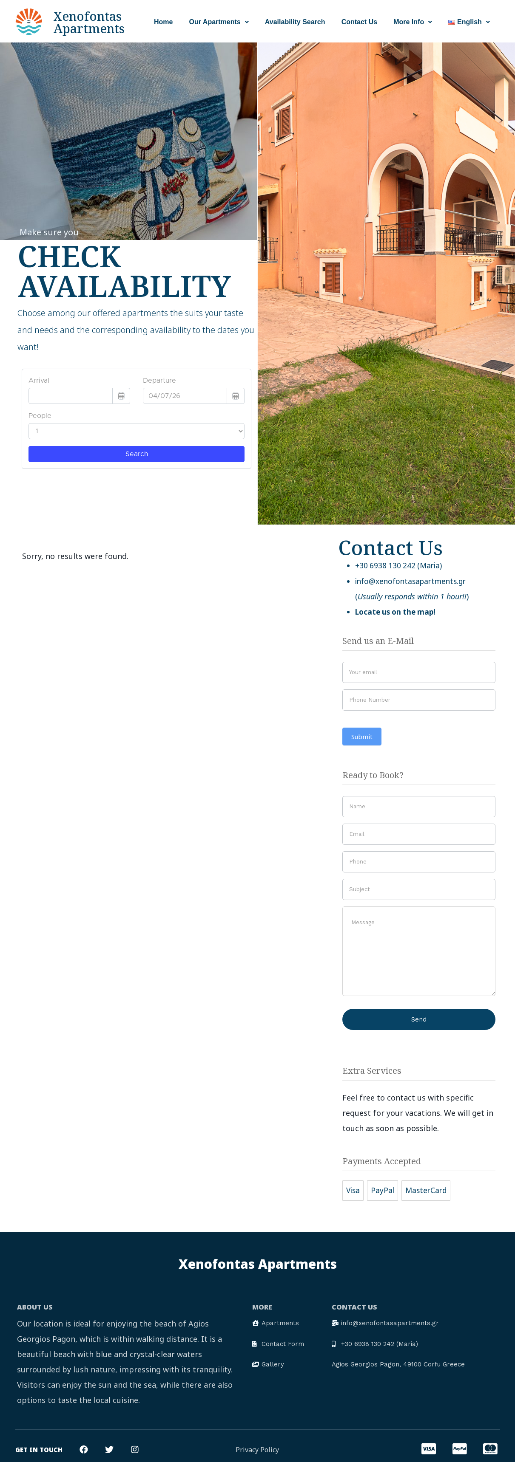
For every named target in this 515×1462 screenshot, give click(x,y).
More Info (412, 21)
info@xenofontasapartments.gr (413, 581)
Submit (362, 735)
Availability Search (295, 21)
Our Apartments (219, 21)
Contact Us (359, 21)
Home (163, 21)
